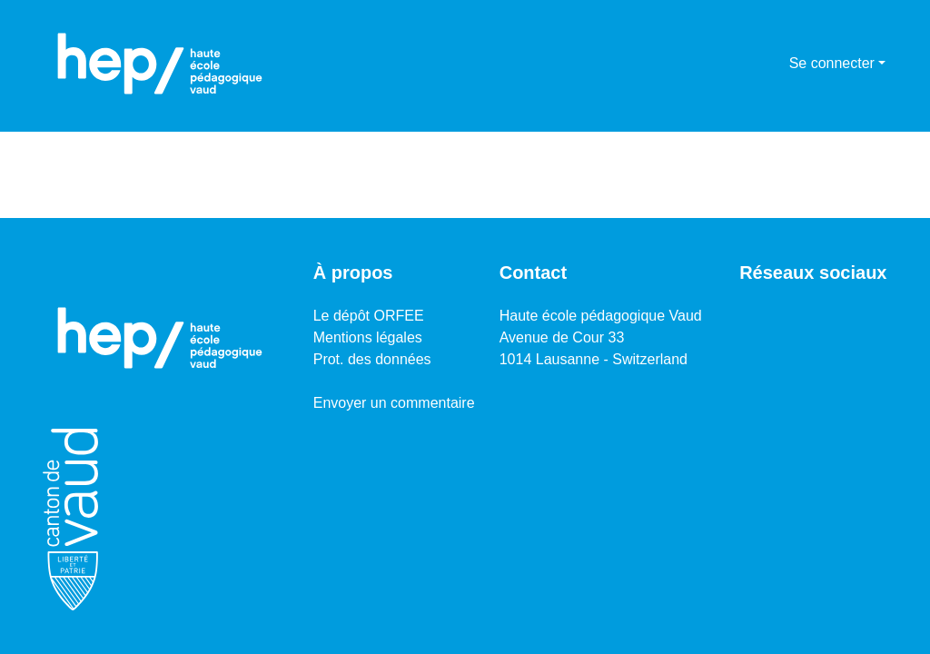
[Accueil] (160, 63)
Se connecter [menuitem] (832, 63)
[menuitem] (772, 63)
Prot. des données (372, 359)
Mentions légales (367, 337)
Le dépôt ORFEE (368, 315)
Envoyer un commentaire (394, 403)
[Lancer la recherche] (746, 63)
